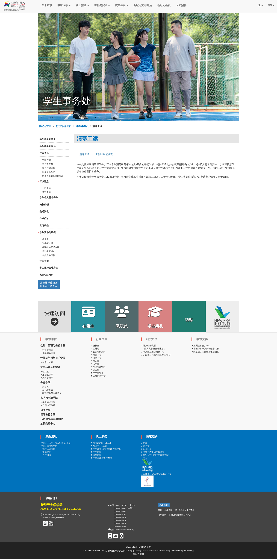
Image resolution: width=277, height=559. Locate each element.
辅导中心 (96, 358)
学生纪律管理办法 (49, 267)
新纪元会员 (163, 5)
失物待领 (44, 204)
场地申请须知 (48, 251)
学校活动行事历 (48, 446)
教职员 (121, 317)
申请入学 (63, 5)
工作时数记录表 (104, 154)
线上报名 (82, 5)
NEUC (58, 443)
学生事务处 (82, 126)
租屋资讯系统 (48, 172)
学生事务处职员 (48, 146)
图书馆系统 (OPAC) (101, 443)
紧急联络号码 (46, 274)
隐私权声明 (138, 554)
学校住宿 (46, 160)
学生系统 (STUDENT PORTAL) (106, 449)
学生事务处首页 (48, 139)
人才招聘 (181, 5)
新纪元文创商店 (142, 5)
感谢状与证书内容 (50, 247)
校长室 (95, 345)
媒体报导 (45, 452)
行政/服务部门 (64, 126)
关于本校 (47, 5)
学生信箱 (96, 452)
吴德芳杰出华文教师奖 (152, 452)
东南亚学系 (46, 374)
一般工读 (46, 188)
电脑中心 (96, 355)
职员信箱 (96, 455)
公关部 (95, 370)
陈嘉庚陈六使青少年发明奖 (205, 352)
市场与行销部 (98, 367)
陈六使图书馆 (98, 376)
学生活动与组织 (48, 232)
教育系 (44, 387)
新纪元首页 (45, 126)
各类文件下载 (48, 255)
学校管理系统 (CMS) (101, 458)
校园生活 (121, 5)
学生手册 (44, 260)
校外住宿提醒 (48, 168)
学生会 (45, 239)
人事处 (95, 364)
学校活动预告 (47, 449)
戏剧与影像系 (47, 405)
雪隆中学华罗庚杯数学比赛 (205, 348)
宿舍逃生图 (47, 164)
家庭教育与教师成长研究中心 (156, 355)
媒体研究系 (46, 377)
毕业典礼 (155, 317)
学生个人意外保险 (49, 197)
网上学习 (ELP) (99, 446)
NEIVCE (66, 443)
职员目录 (146, 449)
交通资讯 (44, 211)
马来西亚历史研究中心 (152, 352)
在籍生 (88, 317)
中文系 (44, 371)
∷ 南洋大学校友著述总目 (153, 348)
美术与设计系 (47, 402)
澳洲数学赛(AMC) (200, 345)
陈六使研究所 (148, 345)
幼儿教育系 (46, 390)
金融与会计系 (47, 353)
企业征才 (44, 218)
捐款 (144, 443)
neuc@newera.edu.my (125, 529)
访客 (189, 320)
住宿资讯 (44, 153)
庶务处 (95, 361)
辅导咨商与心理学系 (50, 393)
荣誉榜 (145, 446)
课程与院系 (102, 5)
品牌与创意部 (98, 352)
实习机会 (44, 225)
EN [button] (271, 5)
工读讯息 (44, 181)
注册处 (95, 348)
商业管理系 (46, 350)
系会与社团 (47, 243)
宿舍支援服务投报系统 (52, 176)
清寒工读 (46, 192)
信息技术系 (46, 362)
